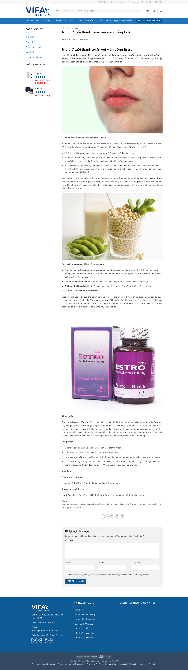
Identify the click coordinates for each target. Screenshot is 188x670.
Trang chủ (33, 20)
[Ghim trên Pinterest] (117, 516)
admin (85, 40)
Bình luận (70, 540)
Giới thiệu (102, 2)
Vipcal (72, 20)
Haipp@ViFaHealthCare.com (45, 630)
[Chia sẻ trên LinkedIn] (122, 516)
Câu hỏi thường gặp (84, 624)
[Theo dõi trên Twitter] (159, 2)
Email (101, 562)
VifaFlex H (60, 20)
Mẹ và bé (29, 52)
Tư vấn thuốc (103, 20)
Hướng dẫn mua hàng (85, 614)
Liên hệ (148, 2)
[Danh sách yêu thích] (147, 11)
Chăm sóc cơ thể (33, 47)
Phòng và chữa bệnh (34, 57)
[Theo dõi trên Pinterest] (50, 640)
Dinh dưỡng (30, 37)
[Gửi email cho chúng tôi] (161, 2)
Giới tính (29, 42)
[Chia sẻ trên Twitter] (107, 516)
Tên (67, 562)
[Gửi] (137, 11)
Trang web (135, 562)
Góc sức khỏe (86, 20)
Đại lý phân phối (123, 20)
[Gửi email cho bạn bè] (112, 516)
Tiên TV (115, 661)
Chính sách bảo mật (135, 2)
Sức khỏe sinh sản (70, 28)
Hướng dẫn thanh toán (117, 2)
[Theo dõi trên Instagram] (156, 2)
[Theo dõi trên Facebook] (154, 2)
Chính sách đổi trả (83, 628)
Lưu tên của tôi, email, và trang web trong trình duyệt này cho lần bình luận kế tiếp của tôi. (109, 574)
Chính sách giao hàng (85, 633)
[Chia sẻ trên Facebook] (103, 516)
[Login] (154, 11)
